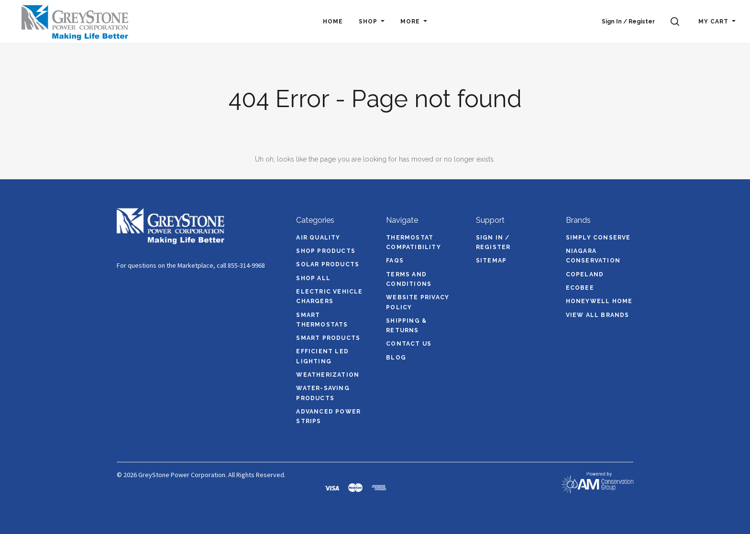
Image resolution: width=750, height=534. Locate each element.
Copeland (585, 274)
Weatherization (327, 374)
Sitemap (491, 260)
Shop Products (325, 251)
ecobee (580, 287)
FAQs (395, 260)
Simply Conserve (598, 237)
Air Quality (318, 237)
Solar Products (327, 264)
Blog (396, 357)
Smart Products (328, 338)
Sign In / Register (628, 21)
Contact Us (408, 343)
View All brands (597, 315)
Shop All (313, 278)
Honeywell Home (599, 301)
